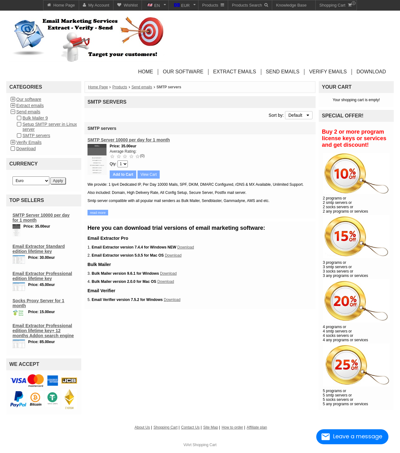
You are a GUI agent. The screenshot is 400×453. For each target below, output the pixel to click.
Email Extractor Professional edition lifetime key (42, 276)
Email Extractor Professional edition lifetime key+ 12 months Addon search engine (43, 330)
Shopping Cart (204, 445)
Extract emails (30, 105)
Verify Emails (29, 142)
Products (119, 87)
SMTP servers (36, 135)
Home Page (98, 87)
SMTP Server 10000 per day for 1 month (129, 139)
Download (26, 148)
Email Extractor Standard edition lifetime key (38, 249)
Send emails (28, 111)
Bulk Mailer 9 (35, 118)
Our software (28, 99)
